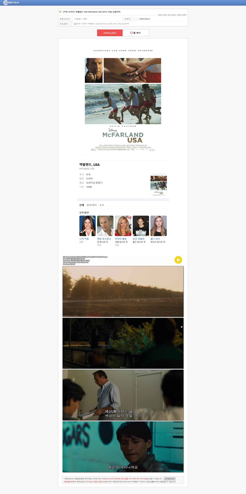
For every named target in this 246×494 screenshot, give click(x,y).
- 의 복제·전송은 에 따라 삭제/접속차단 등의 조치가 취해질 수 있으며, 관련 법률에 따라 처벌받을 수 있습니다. (119, 481)
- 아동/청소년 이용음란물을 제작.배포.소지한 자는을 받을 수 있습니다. (119, 478)
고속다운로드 (109, 32)
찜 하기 (136, 32)
